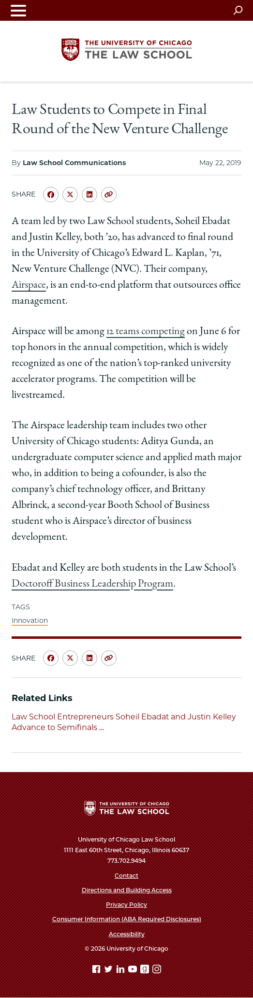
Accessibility (127, 934)
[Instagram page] (156, 970)
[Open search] (237, 10)
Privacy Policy (126, 904)
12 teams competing (145, 331)
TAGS (21, 607)
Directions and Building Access (127, 890)
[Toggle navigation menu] (18, 10)
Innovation (30, 621)
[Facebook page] (97, 970)
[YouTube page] (133, 970)
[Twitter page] (109, 970)
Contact (126, 875)
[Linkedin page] (121, 970)
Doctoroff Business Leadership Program (92, 584)
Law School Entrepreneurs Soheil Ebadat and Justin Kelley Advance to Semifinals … (124, 722)
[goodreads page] (145, 970)
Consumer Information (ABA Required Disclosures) (126, 919)
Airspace (29, 285)
